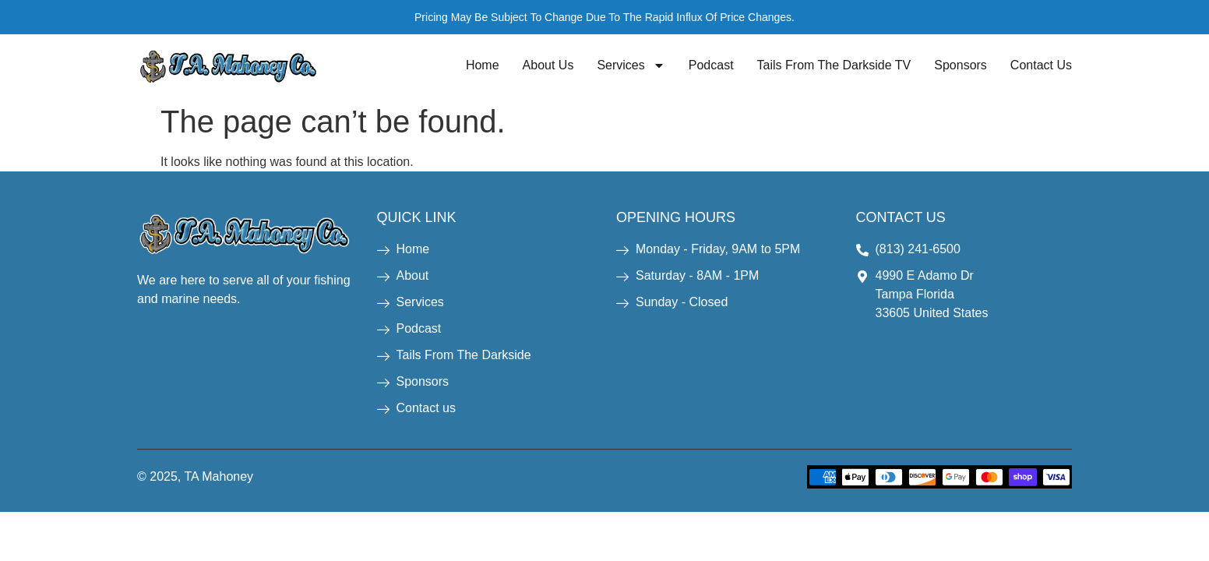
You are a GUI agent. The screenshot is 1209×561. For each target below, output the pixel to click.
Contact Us (1041, 65)
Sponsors (960, 65)
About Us (548, 65)
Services (630, 65)
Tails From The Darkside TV (834, 65)
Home (482, 65)
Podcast (711, 65)
